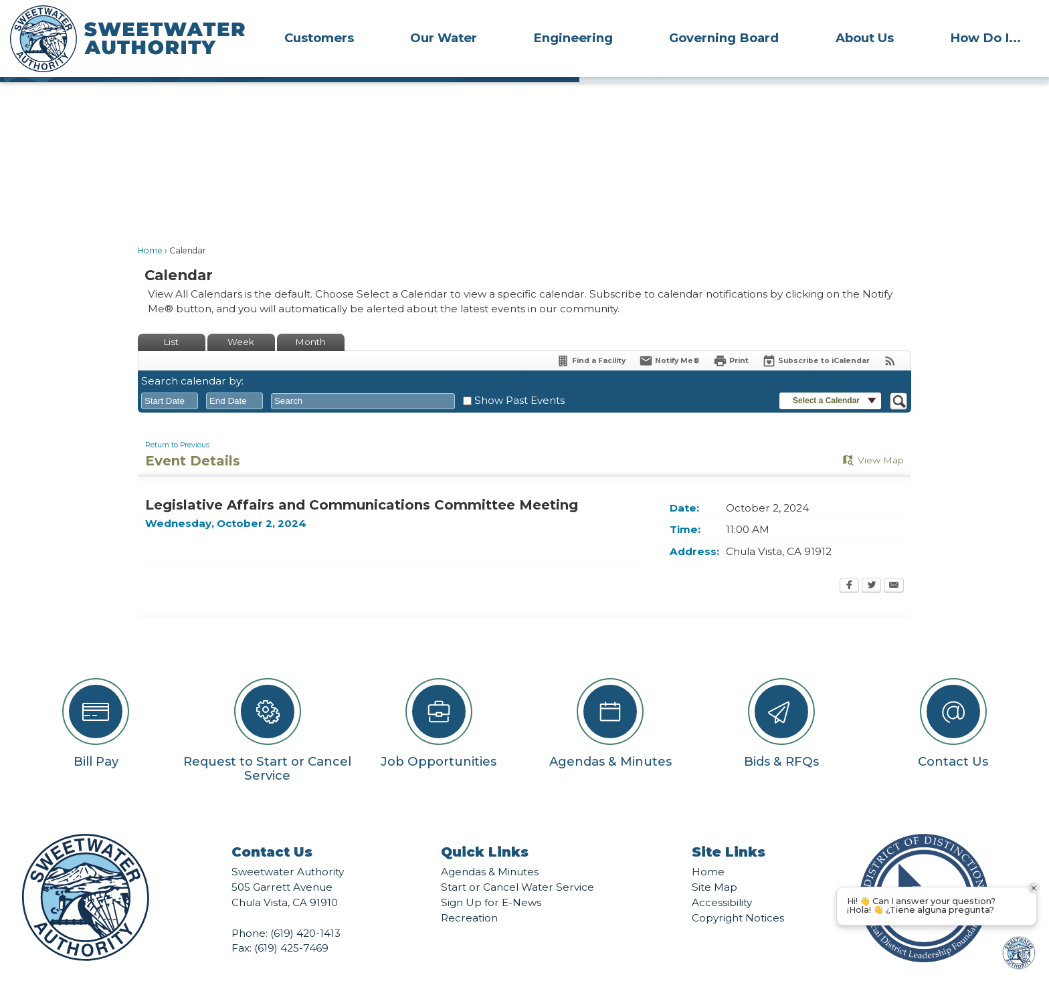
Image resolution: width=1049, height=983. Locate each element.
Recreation (469, 895)
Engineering (573, 37)
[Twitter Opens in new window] (871, 563)
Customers (319, 37)
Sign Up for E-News (491, 879)
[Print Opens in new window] (731, 338)
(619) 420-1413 (305, 910)
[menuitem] (319, 37)
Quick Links (485, 829)
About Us (865, 37)
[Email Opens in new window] (894, 563)
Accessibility (722, 879)
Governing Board (724, 37)
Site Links (728, 829)
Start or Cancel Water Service (517, 864)
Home (150, 228)
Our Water (443, 37)
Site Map (714, 864)
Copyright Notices (738, 895)
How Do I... (985, 37)
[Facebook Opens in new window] (849, 563)
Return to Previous (177, 422)
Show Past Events (519, 377)
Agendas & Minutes (490, 849)
